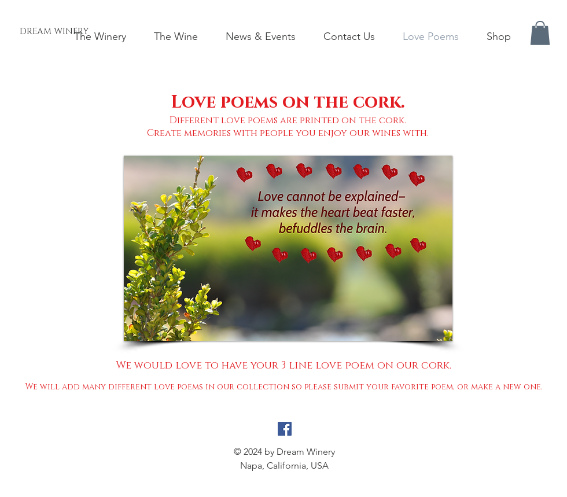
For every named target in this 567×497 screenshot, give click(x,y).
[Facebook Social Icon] (285, 429)
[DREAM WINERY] (54, 31)
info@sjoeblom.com (284, 479)
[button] (540, 33)
